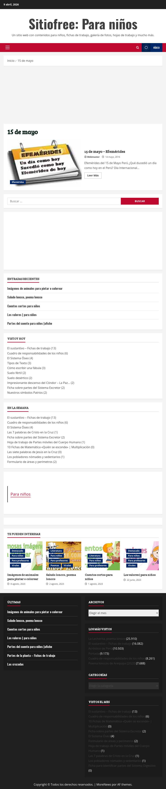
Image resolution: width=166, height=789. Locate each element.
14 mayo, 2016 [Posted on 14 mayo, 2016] (112, 156)
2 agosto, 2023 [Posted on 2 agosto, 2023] (56, 583)
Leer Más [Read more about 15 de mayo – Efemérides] (94, 176)
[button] (7, 47)
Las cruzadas (15, 664)
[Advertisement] (83, 95)
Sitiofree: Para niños (83, 23)
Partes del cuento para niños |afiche (29, 323)
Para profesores (20, 560)
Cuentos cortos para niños (23, 306)
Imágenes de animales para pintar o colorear (35, 288)
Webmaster (93, 156)
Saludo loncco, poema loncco (24, 297)
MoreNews (104, 784)
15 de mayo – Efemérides (44, 163)
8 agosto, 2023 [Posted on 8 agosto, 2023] (18, 583)
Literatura (56, 550)
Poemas (55, 565)
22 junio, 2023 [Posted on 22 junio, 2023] (134, 579)
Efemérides (18, 182)
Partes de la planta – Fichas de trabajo (31, 655)
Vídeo (151, 47)
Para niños (21, 494)
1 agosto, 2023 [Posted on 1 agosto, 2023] (95, 583)
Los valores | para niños (22, 315)
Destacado (17, 550)
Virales (15, 565)
